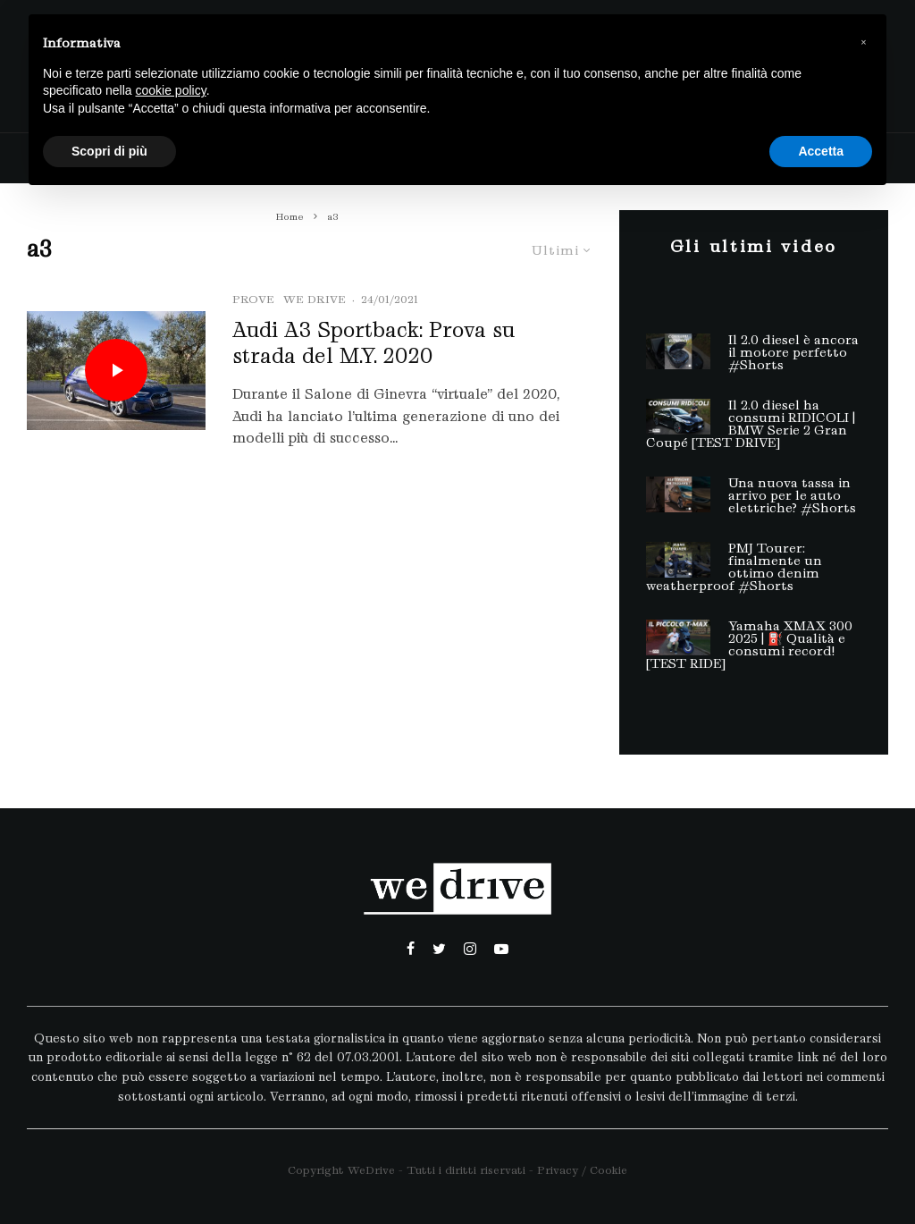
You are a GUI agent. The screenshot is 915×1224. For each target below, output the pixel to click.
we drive (314, 299)
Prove (253, 299)
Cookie (608, 1170)
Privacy (557, 1170)
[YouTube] (501, 948)
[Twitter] (439, 948)
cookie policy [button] (171, 90)
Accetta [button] (821, 151)
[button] (863, 43)
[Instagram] (470, 948)
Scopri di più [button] (109, 151)
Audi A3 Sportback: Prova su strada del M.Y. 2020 (373, 342)
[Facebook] (411, 948)
